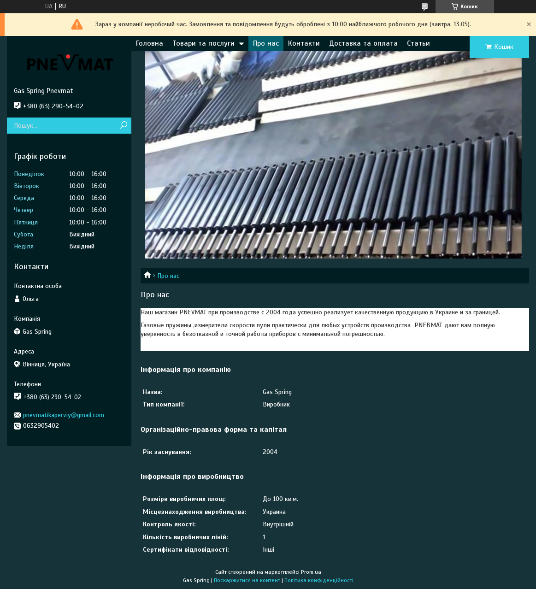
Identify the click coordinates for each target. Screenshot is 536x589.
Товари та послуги (203, 43)
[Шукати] (123, 126)
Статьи (418, 43)
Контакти (304, 43)
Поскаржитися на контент (247, 580)
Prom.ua (311, 572)
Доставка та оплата (363, 43)
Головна (149, 43)
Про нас (266, 43)
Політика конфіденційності (318, 580)
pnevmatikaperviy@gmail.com (63, 415)
